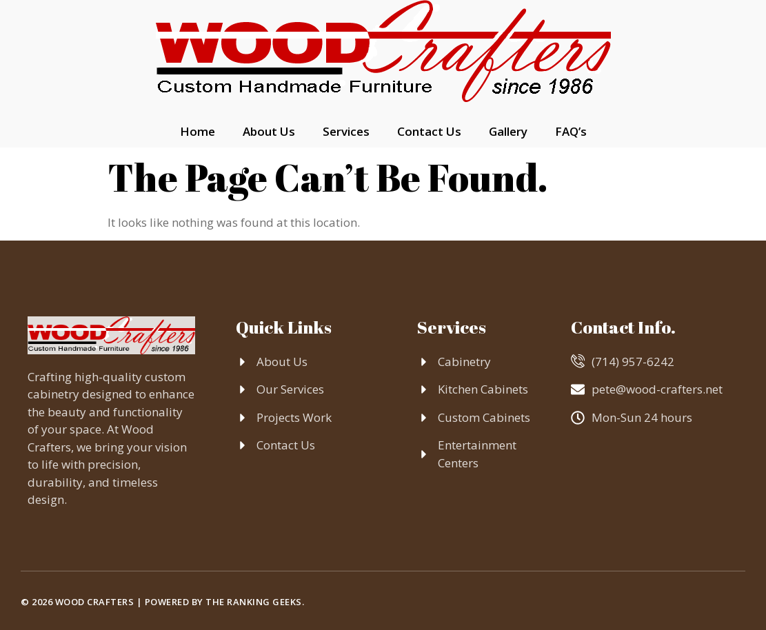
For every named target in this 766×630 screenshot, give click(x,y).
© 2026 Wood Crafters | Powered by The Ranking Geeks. (162, 602)
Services (346, 131)
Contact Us (429, 131)
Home (197, 131)
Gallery (508, 131)
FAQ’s (571, 131)
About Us (269, 131)
